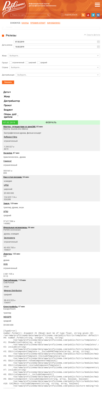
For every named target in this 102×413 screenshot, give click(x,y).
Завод (6, 203)
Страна (5, 67)
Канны (25, 23)
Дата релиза (7, 45)
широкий (32, 63)
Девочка (7, 254)
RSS (83, 15)
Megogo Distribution (13, 290)
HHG (5, 264)
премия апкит (38, 23)
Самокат (7, 161)
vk (98, 15)
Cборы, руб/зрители (10, 115)
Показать (8, 82)
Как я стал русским (12, 177)
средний (43, 63)
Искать (48, 15)
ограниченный (18, 63)
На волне (7, 153)
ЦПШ (6, 185)
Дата (6, 92)
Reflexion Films (10, 137)
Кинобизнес (53, 23)
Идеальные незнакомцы (15, 227)
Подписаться (70, 15)
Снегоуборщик (10, 280)
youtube (88, 15)
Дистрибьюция (8, 75)
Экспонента (9, 238)
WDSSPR (7, 317)
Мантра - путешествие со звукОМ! (19, 126)
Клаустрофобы (10, 306)
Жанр (4, 56)
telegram (93, 15)
